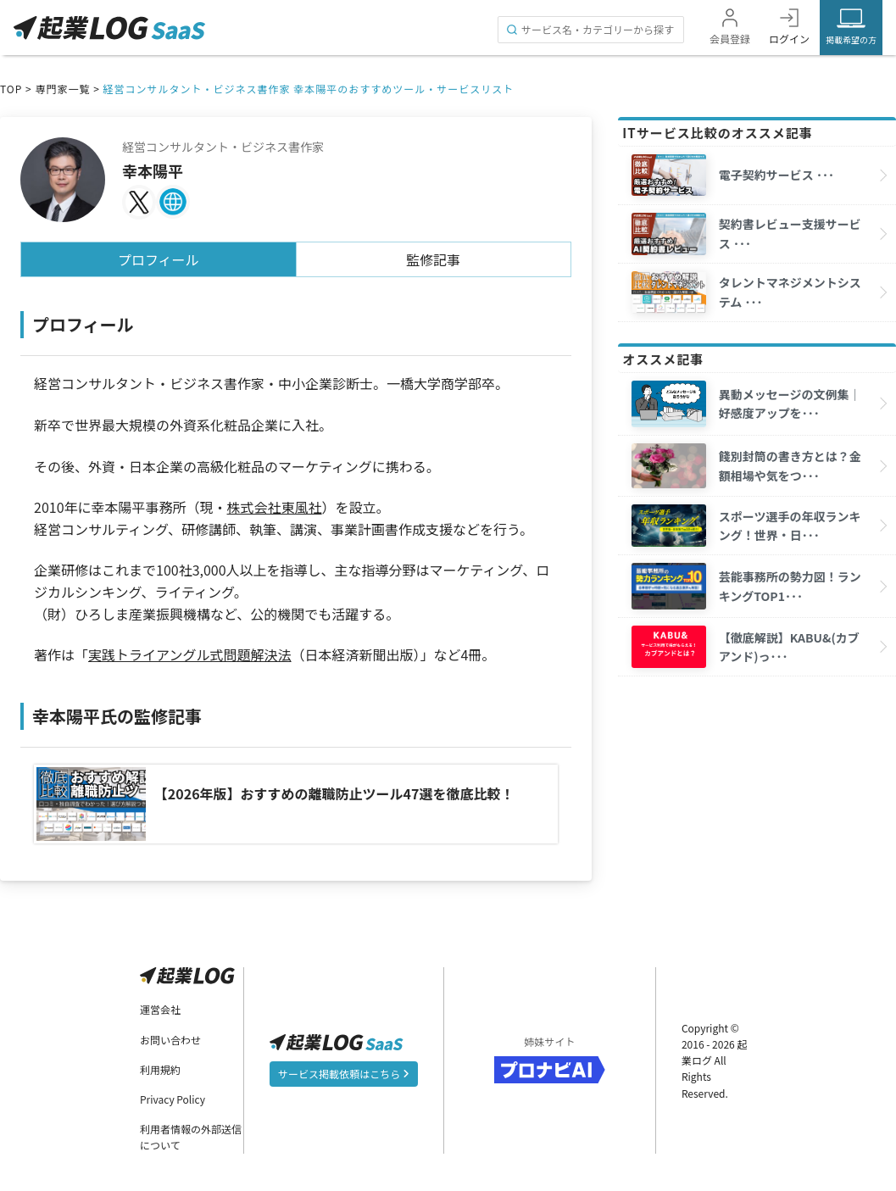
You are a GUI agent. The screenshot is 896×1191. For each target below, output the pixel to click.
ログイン (789, 38)
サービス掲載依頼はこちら (344, 1070)
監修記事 (433, 259)
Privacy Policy (172, 1096)
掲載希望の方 (851, 39)
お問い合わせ (170, 1036)
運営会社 (160, 1006)
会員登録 (730, 38)
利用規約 (160, 1067)
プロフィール (158, 259)
